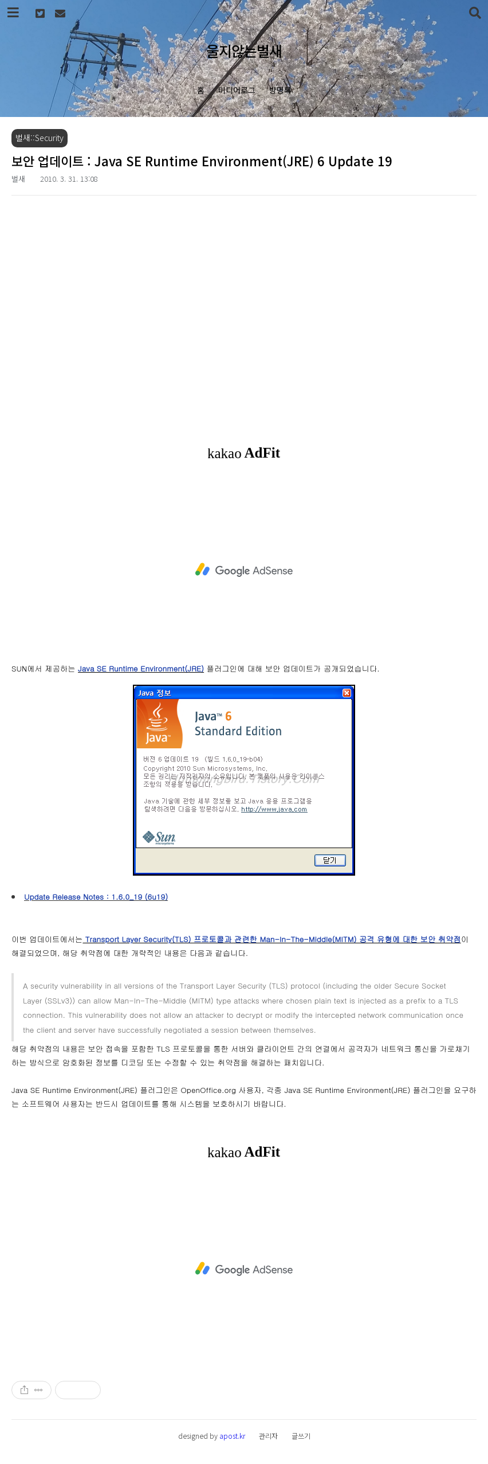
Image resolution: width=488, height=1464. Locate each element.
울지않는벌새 (244, 50)
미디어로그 (236, 90)
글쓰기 (301, 1435)
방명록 (280, 90)
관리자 (268, 1435)
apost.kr (232, 1435)
